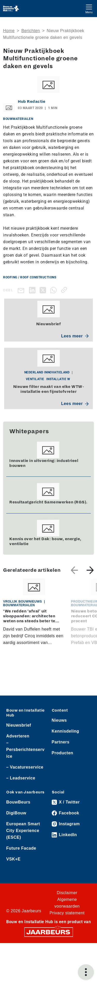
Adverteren (17, 736)
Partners (61, 742)
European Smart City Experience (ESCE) (23, 831)
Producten (62, 753)
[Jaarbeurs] (48, 931)
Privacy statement (67, 913)
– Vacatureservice (24, 767)
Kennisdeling (65, 731)
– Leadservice (20, 778)
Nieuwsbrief (18, 725)
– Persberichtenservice (25, 749)
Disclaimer (67, 893)
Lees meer (75, 336)
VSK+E (13, 859)
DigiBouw (16, 813)
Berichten (30, 30)
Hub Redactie (31, 101)
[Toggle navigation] (89, 8)
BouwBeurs (18, 802)
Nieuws (59, 720)
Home (9, 30)
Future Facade (21, 848)
